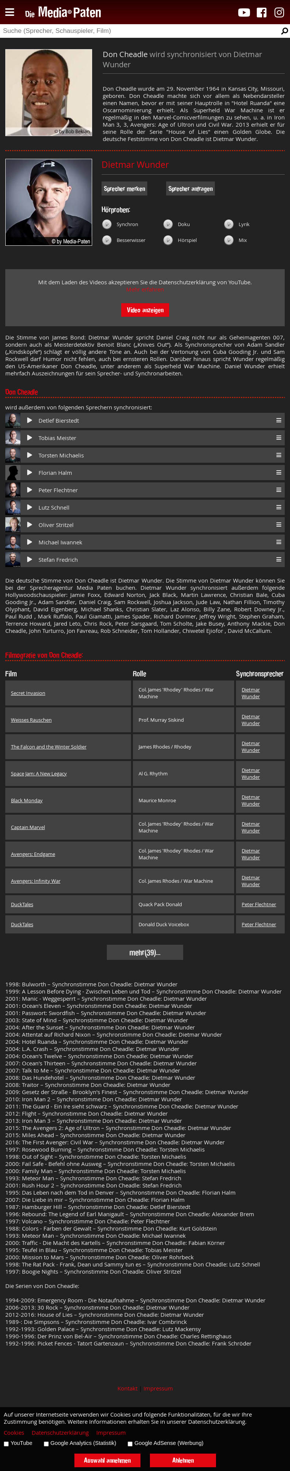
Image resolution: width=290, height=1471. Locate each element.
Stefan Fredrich (58, 559)
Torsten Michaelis (61, 455)
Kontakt (127, 1388)
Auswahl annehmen (107, 1460)
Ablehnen (183, 1460)
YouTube (21, 1443)
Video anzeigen (145, 310)
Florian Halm (55, 472)
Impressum (158, 1388)
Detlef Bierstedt (59, 420)
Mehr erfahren (145, 289)
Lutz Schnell (54, 507)
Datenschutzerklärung (60, 1432)
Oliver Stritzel (56, 525)
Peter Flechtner (58, 490)
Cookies (14, 1432)
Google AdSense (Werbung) (169, 1443)
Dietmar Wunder (135, 165)
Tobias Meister (57, 438)
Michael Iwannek (60, 542)
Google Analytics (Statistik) (83, 1443)
